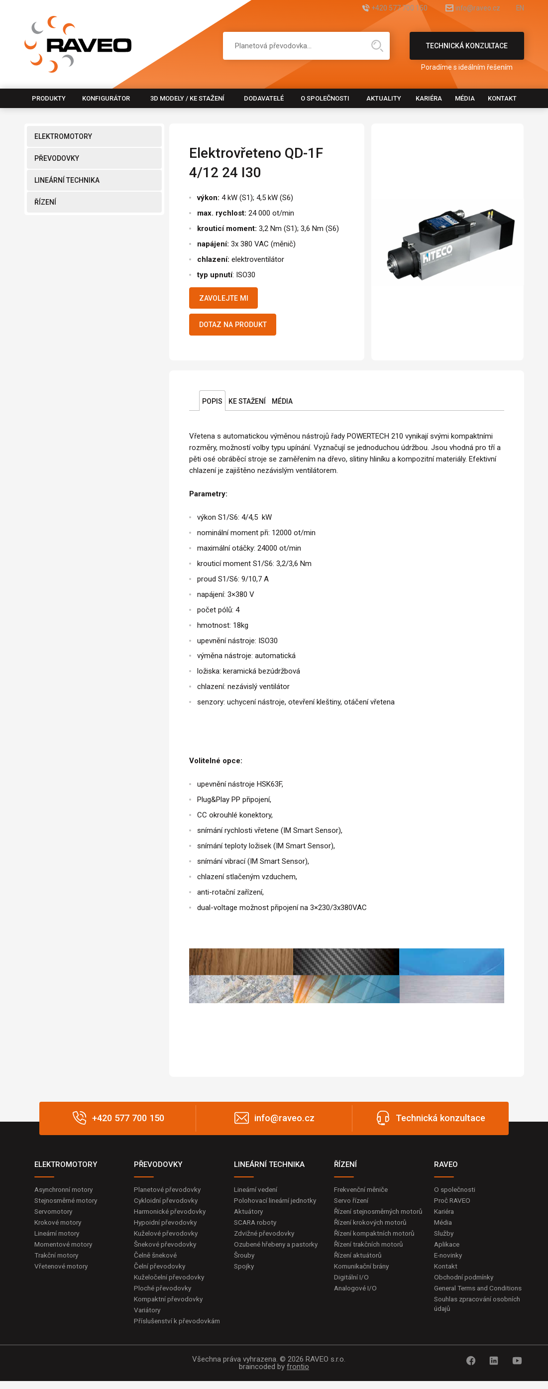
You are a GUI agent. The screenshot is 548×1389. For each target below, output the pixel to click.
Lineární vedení (257, 1193)
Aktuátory (249, 1216)
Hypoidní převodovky (166, 1227)
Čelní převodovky (160, 1272)
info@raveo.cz (466, 8)
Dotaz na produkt (238, 328)
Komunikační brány (364, 1282)
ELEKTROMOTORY (63, 136)
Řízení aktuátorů (360, 1270)
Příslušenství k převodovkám (178, 1328)
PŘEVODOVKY (56, 158)
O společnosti (325, 98)
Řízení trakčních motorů (371, 1260)
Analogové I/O (356, 1304)
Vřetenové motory (63, 1272)
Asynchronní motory (66, 1193)
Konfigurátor (106, 98)
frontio (298, 1374)
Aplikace (447, 1250)
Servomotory (55, 1216)
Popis (212, 406)
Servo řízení (352, 1205)
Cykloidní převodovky (167, 1205)
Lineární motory (59, 1239)
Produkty (49, 98)
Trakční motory (58, 1261)
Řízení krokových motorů (373, 1237)
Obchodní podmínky (465, 1283)
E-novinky (449, 1261)
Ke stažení (247, 406)
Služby (444, 1239)
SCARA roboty (256, 1227)
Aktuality (383, 98)
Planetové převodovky (169, 1193)
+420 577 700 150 (376, 8)
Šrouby (245, 1270)
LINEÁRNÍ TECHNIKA (67, 180)
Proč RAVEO (453, 1205)
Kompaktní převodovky (170, 1306)
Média (465, 98)
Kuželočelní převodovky (170, 1283)
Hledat (377, 46)
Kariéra (429, 98)
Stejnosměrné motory (68, 1205)
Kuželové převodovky (167, 1239)
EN (519, 8)
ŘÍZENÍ (45, 202)
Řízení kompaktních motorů (377, 1248)
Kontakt (502, 98)
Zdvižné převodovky (265, 1239)
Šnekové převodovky (166, 1250)
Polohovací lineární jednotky (277, 1205)
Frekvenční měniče (363, 1193)
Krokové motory (59, 1227)
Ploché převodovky (163, 1295)
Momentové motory (65, 1250)
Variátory (148, 1317)
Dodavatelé (264, 98)
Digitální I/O (352, 1293)
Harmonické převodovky (172, 1216)
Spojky (244, 1282)
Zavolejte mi (227, 299)
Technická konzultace (467, 51)
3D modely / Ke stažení (187, 98)
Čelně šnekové (156, 1261)
